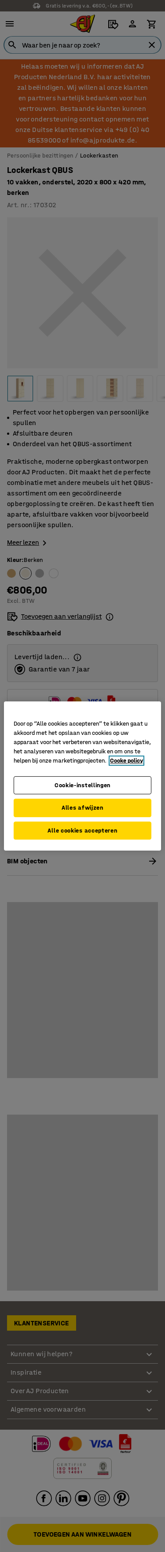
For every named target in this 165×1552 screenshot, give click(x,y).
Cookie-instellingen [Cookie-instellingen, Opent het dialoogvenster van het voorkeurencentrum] (82, 785)
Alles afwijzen (82, 807)
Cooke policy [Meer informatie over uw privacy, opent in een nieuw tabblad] (126, 760)
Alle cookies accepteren (82, 830)
